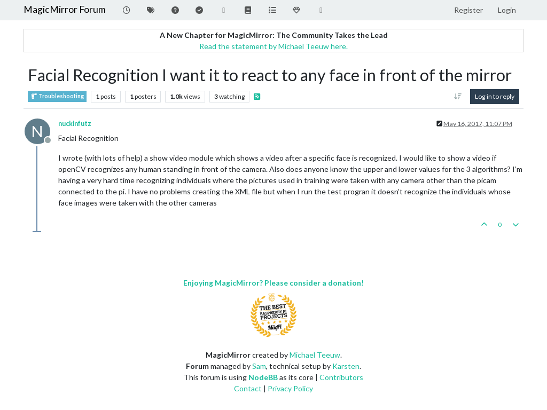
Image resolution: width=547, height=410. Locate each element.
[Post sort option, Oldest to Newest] (458, 96)
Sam (259, 365)
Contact (248, 388)
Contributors (341, 377)
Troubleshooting (57, 96)
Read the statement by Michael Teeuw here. (273, 46)
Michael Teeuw (315, 354)
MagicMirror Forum (65, 9)
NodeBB (263, 377)
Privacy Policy (290, 388)
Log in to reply (494, 96)
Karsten (346, 365)
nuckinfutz (74, 124)
